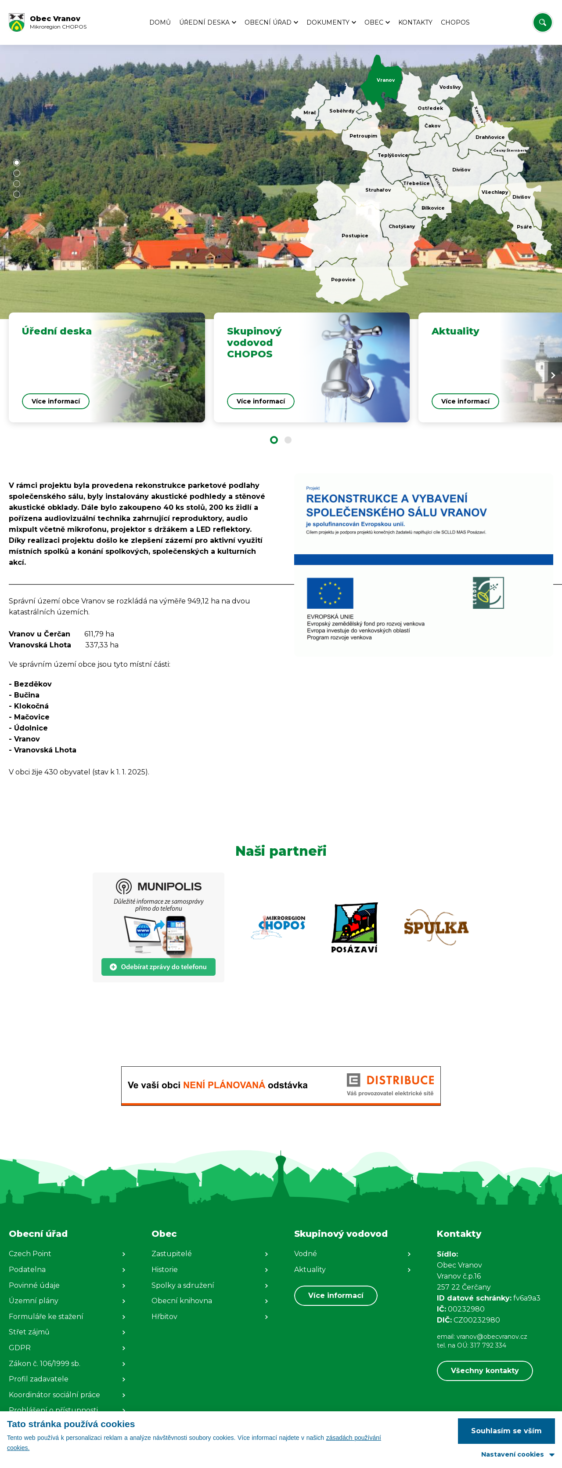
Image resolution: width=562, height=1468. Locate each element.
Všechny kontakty (485, 1370)
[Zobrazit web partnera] (158, 927)
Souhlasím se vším (506, 1431)
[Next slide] (553, 375)
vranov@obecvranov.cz (492, 1337)
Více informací (336, 1295)
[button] (16, 162)
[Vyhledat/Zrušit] (542, 22)
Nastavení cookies (512, 1454)
